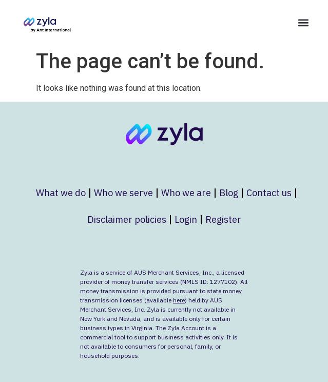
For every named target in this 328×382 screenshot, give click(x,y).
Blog (228, 193)
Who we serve (123, 193)
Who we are (186, 193)
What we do (61, 193)
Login (186, 219)
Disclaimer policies (126, 219)
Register (223, 219)
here (179, 300)
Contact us (269, 193)
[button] (303, 22)
